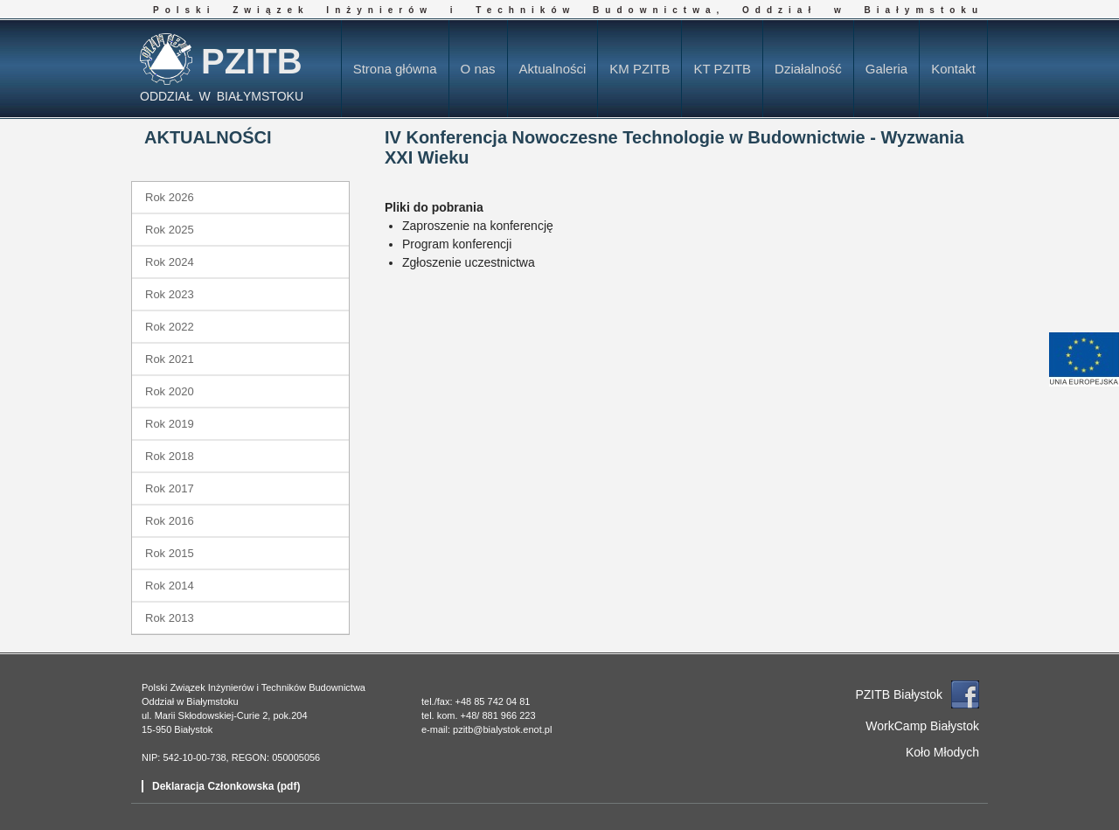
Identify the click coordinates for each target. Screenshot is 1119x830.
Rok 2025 (169, 229)
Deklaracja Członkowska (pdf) (226, 786)
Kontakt (953, 68)
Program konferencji (456, 244)
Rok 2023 (169, 294)
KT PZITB (722, 68)
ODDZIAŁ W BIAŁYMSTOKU (221, 96)
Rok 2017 (169, 488)
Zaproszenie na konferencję (477, 226)
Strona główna (395, 68)
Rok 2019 (169, 423)
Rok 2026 (169, 197)
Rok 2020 (169, 391)
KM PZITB (639, 68)
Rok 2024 (169, 262)
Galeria (886, 68)
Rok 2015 (169, 553)
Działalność (808, 68)
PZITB (251, 61)
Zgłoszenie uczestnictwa (468, 262)
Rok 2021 (169, 359)
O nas (478, 68)
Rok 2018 (169, 456)
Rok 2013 (169, 617)
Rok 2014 (169, 585)
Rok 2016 (169, 520)
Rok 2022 (169, 326)
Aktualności (553, 68)
